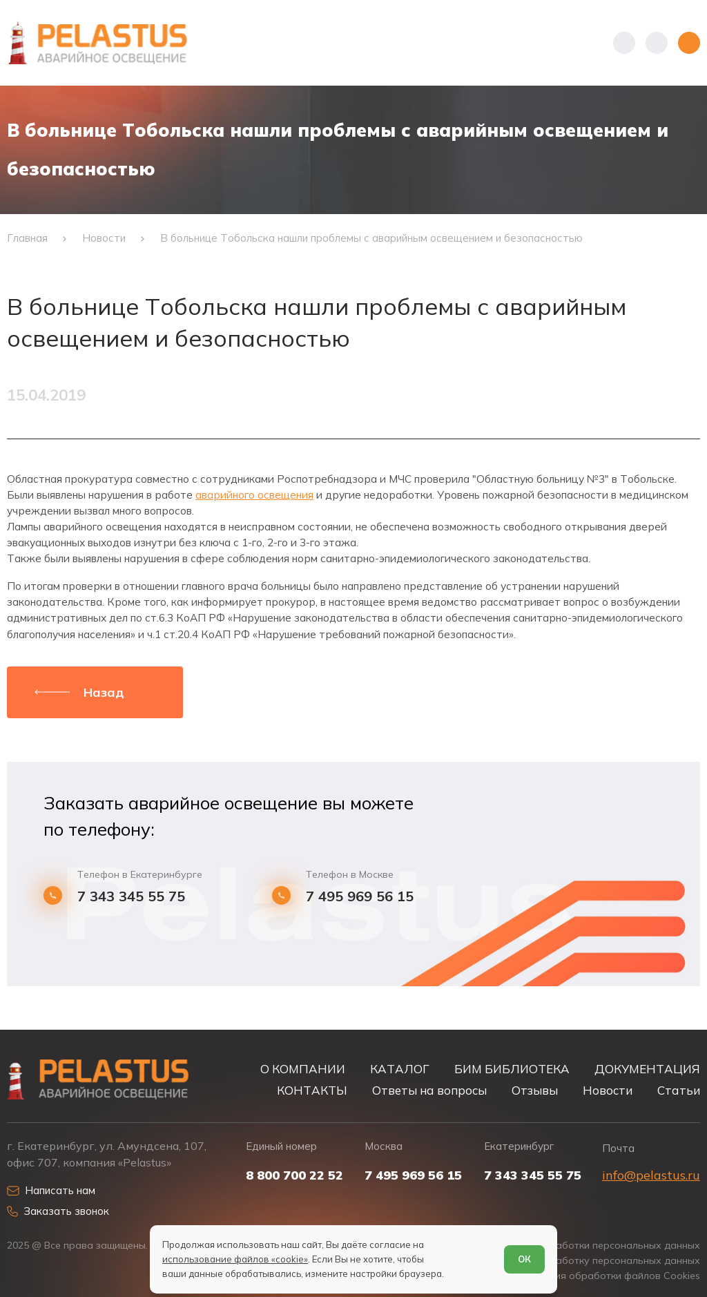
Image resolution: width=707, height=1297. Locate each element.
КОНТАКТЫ (312, 1090)
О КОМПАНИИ (302, 1068)
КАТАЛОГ (399, 1068)
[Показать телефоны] (624, 43)
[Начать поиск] (657, 43)
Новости (607, 1090)
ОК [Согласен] (524, 1259)
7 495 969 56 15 (360, 896)
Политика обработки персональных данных (594, 1245)
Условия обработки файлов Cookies (613, 1276)
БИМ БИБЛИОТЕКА (512, 1068)
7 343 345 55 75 (131, 896)
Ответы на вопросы (429, 1090)
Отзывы (535, 1090)
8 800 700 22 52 (294, 1175)
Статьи (678, 1090)
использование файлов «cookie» (235, 1259)
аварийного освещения (254, 494)
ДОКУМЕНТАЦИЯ (647, 1068)
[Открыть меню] (689, 43)
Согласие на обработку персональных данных (587, 1261)
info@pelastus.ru (651, 1175)
